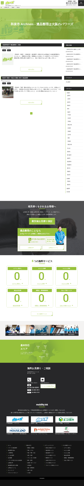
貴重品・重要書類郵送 (69, 457)
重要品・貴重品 (30, 447)
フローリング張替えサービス (52, 465)
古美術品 (29, 465)
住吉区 (69, 118)
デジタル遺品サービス (51, 455)
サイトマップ (11, 470)
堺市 (68, 108)
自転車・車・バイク (31, 462)
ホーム (9, 445)
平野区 (69, 121)
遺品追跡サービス (50, 452)
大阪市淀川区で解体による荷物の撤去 (74, 49)
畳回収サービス (49, 457)
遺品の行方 (28, 445)
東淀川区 (70, 124)
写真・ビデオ (30, 450)
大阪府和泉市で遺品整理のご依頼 (11, 45)
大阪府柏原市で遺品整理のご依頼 (74, 69)
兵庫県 (68, 178)
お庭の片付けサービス (51, 460)
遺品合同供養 (67, 455)
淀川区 (69, 134)
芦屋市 (68, 181)
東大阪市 (69, 155)
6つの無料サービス (67, 445)
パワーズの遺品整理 (12, 447)
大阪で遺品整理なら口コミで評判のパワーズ (13, 5)
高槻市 (68, 171)
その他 (28, 472)
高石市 (68, 174)
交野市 (68, 95)
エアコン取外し (67, 447)
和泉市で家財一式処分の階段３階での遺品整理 (15, 78)
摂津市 (68, 151)
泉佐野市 (69, 161)
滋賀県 (68, 188)
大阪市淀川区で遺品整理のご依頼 (74, 64)
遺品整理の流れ (11, 450)
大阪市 (68, 112)
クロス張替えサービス (51, 462)
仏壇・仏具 (29, 470)
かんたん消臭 (67, 452)
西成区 (69, 141)
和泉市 (9, 50)
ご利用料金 (10, 452)
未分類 (68, 191)
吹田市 (68, 102)
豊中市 (68, 168)
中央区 (69, 114)
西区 (69, 138)
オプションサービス (49, 445)
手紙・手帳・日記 (31, 452)
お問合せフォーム (12, 467)
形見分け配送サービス (51, 447)
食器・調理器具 (30, 467)
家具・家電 (29, 460)
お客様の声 (10, 462)
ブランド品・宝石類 (31, 457)
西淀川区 (70, 144)
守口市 (68, 148)
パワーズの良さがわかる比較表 (15, 460)
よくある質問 (11, 455)
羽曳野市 (69, 164)
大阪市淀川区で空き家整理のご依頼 (74, 54)
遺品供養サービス (50, 450)
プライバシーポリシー (13, 472)
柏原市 (68, 158)
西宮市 (68, 184)
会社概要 (10, 457)
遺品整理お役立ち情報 (13, 465)
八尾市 (68, 98)
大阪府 (4, 50)
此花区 (69, 128)
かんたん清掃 (67, 450)
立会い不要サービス (68, 460)
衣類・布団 (29, 455)
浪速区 (69, 131)
